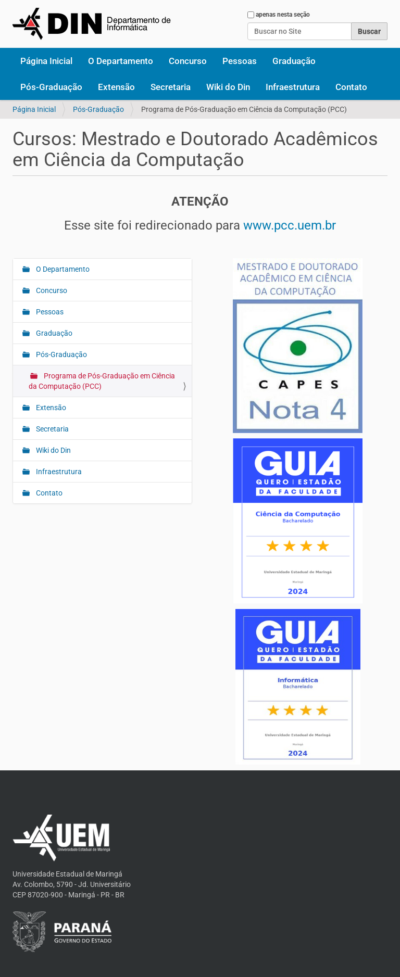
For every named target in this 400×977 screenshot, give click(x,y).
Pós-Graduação (51, 87)
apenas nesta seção (283, 14)
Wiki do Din (228, 87)
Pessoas (239, 61)
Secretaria (171, 87)
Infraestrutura (293, 87)
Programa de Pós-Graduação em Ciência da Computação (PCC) (102, 381)
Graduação (294, 61)
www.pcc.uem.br (289, 225)
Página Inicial (46, 61)
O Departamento (120, 61)
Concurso (188, 61)
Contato (351, 87)
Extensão (116, 87)
